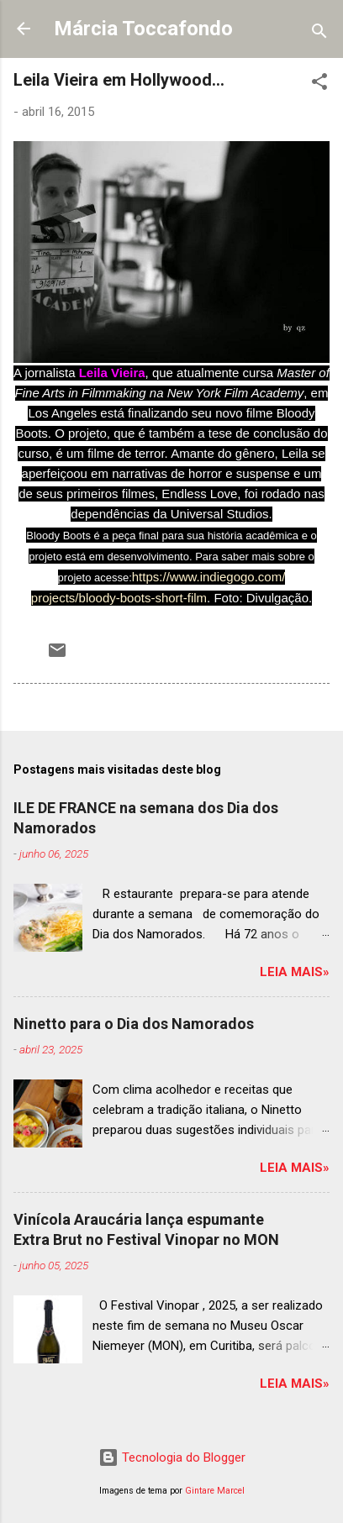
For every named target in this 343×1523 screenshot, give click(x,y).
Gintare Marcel (215, 1490)
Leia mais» (295, 971)
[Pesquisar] (319, 34)
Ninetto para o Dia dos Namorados (133, 1023)
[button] (319, 84)
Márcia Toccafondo (143, 28)
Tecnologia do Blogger (171, 1457)
